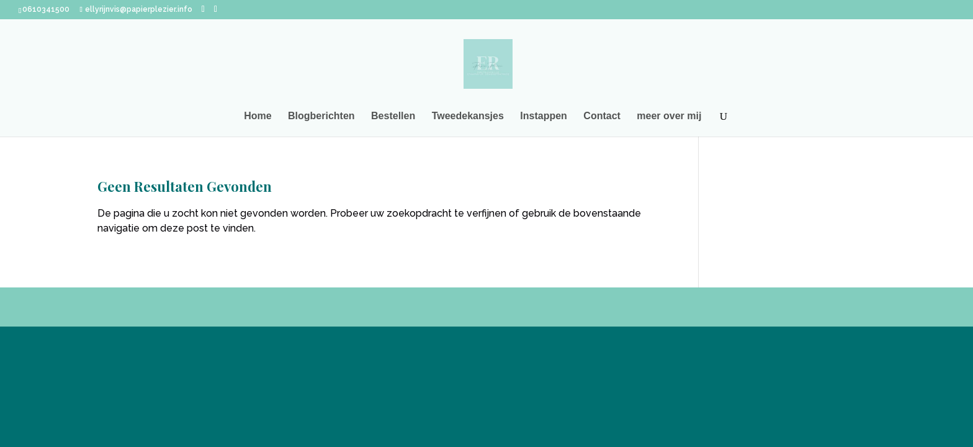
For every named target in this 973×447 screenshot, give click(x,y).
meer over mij (669, 116)
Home (257, 116)
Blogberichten (321, 116)
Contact (602, 116)
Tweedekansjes (468, 116)
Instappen (543, 116)
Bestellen (393, 116)
